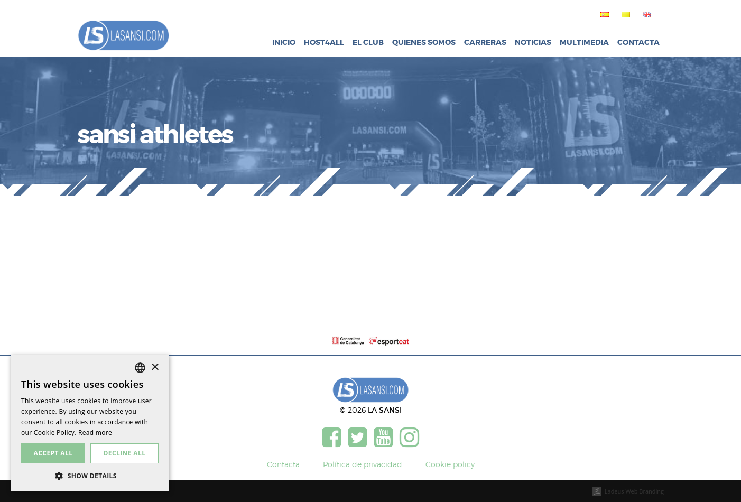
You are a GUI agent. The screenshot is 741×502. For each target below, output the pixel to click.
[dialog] (90, 423)
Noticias (533, 43)
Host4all (324, 43)
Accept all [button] (53, 453)
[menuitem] (602, 14)
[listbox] (140, 367)
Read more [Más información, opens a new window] (95, 432)
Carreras (485, 43)
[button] (90, 475)
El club (368, 43)
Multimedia (584, 43)
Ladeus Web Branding (634, 491)
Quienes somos (424, 43)
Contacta (638, 43)
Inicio (283, 43)
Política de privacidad (362, 464)
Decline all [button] (125, 453)
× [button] (155, 367)
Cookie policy (450, 464)
